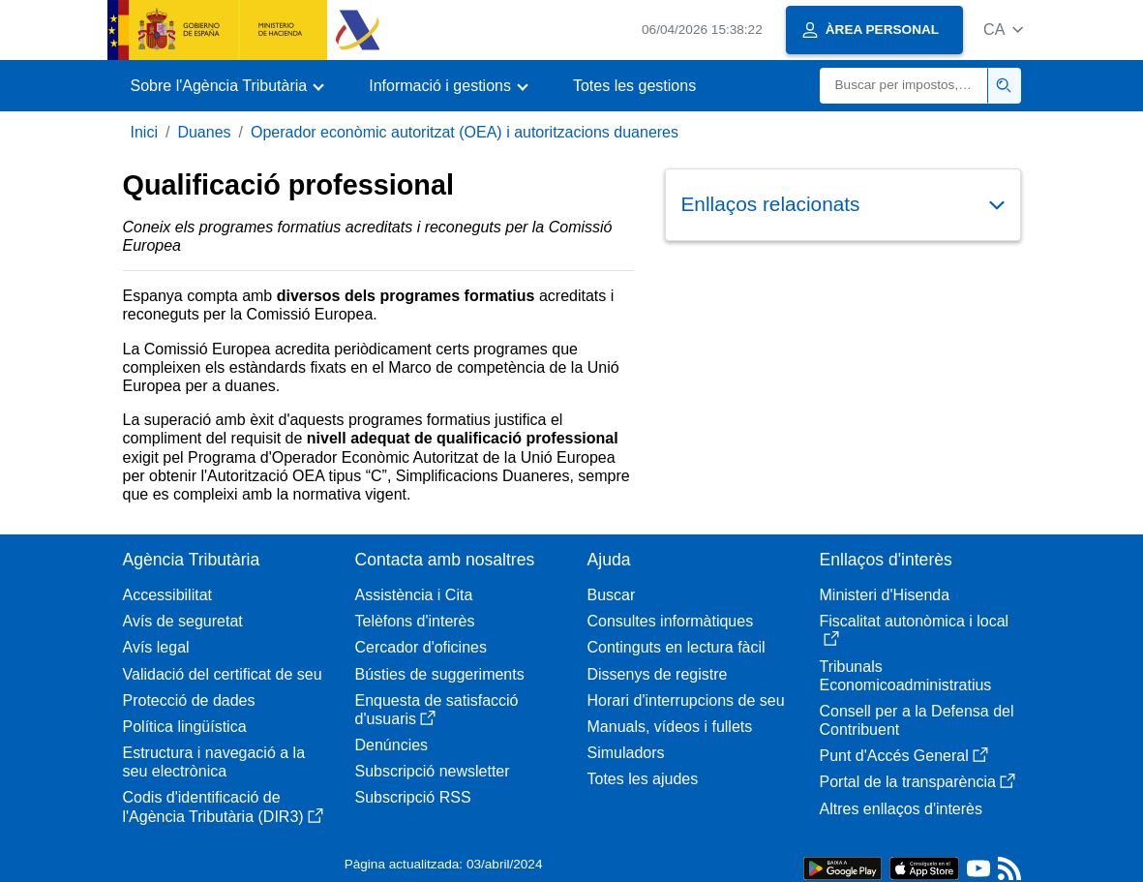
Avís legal (156, 647)
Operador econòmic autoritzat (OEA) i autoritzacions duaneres (464, 132)
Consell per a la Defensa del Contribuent (917, 720)
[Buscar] (904, 86)
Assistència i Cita (414, 595)
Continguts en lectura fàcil (676, 647)
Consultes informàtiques (670, 621)
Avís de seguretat (183, 621)
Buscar (611, 595)
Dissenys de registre (657, 674)
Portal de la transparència (917, 782)
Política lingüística (185, 726)
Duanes (203, 132)
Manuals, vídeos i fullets (670, 726)
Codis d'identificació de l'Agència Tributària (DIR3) (223, 806)
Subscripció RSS (413, 797)
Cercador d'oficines (421, 647)
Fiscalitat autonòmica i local (914, 630)
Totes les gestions (634, 85)
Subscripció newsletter (432, 771)
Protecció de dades (189, 700)
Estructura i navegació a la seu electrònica (214, 762)
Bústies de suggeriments (440, 674)
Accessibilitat (167, 595)
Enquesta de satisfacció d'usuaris (437, 709)
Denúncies (392, 745)
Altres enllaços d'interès (901, 809)
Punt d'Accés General (904, 755)
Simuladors (626, 753)
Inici (144, 132)
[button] (1003, 29)
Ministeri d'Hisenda (885, 595)
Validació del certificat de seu (222, 674)
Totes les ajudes (643, 779)
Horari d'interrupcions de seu (686, 700)
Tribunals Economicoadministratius (906, 675)
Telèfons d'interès (415, 621)
